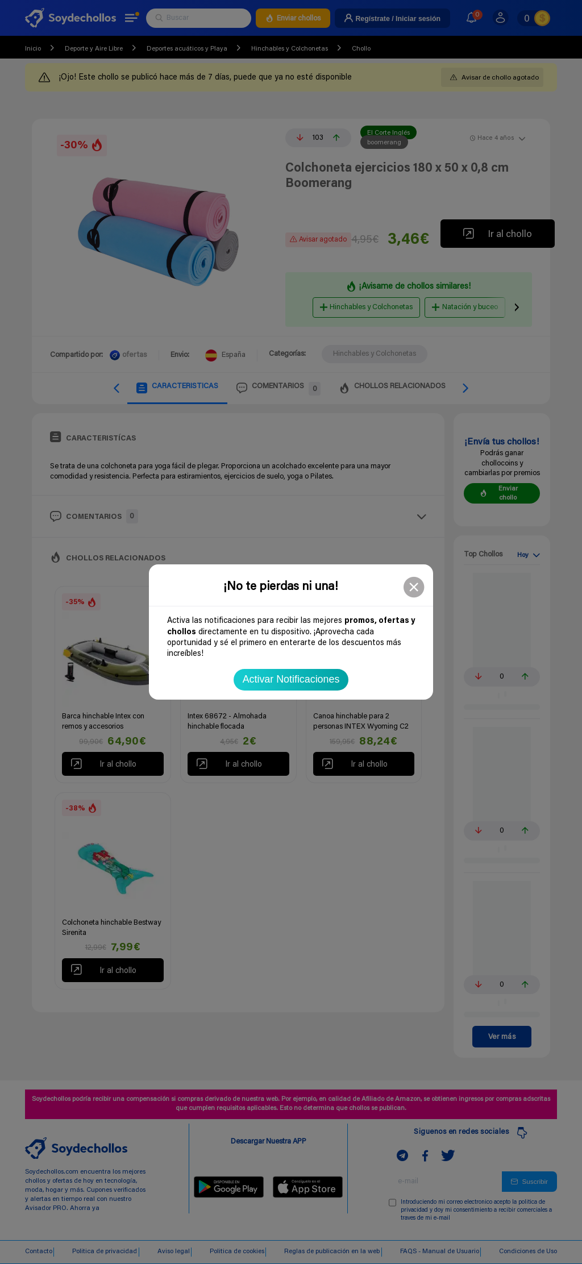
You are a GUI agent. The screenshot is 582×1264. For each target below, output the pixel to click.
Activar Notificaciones (291, 679)
